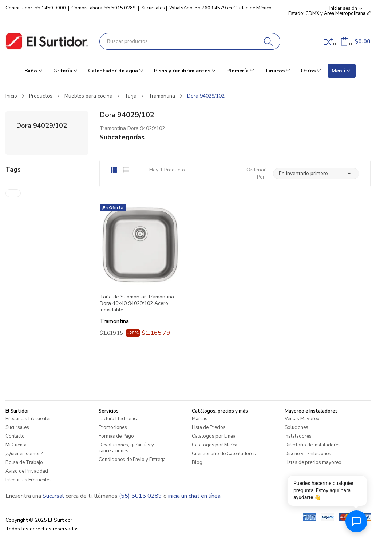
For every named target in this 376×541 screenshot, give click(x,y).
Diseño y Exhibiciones (308, 453)
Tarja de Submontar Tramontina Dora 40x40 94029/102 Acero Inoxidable (137, 303)
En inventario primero (316, 173)
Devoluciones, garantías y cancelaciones (126, 448)
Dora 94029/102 (41, 126)
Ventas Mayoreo (302, 418)
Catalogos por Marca (214, 445)
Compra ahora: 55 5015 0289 (103, 8)
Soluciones (296, 427)
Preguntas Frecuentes (28, 418)
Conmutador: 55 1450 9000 (35, 8)
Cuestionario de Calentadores (224, 453)
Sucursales (153, 8)
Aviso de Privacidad (26, 471)
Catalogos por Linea (214, 436)
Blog (197, 462)
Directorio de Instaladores (313, 445)
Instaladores (298, 436)
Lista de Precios (209, 427)
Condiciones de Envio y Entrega (132, 459)
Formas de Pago (116, 436)
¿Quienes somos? (24, 453)
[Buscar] (268, 41)
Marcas (199, 418)
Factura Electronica (119, 418)
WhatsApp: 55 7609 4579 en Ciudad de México (220, 8)
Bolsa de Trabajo (24, 462)
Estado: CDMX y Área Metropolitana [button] (329, 13)
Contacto (15, 436)
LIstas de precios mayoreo (313, 462)
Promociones (113, 427)
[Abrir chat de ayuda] (356, 521)
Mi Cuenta (16, 445)
